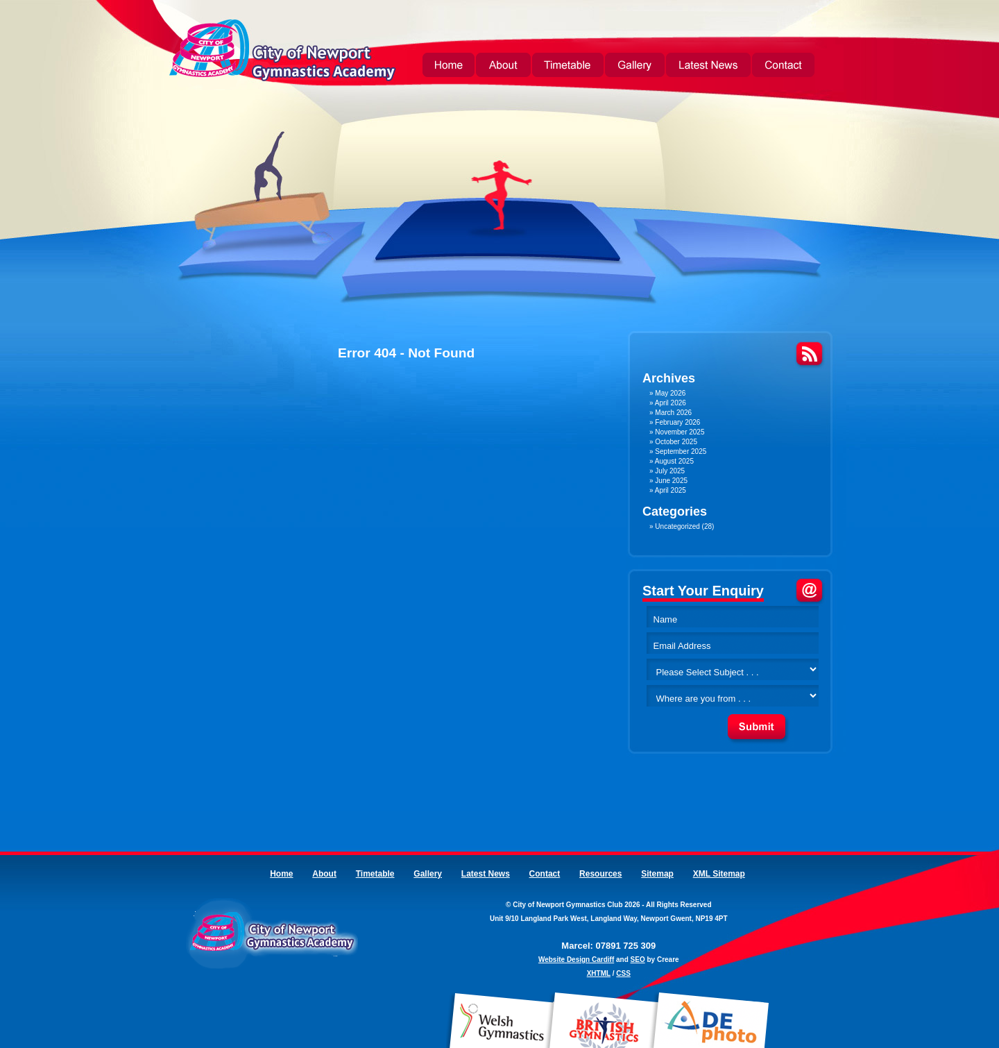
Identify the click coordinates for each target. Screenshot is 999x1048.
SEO (638, 959)
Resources (600, 874)
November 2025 (679, 432)
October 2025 (676, 442)
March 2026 (673, 412)
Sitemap (657, 874)
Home (448, 66)
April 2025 (670, 490)
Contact (783, 66)
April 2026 (670, 403)
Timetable (567, 66)
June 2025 (671, 480)
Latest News (708, 66)
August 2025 (674, 461)
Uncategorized (677, 526)
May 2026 (670, 393)
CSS (623, 973)
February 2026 (677, 422)
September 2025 (680, 451)
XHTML (598, 973)
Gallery (634, 66)
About (503, 66)
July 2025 (670, 471)
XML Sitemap (719, 874)
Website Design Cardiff (576, 959)
